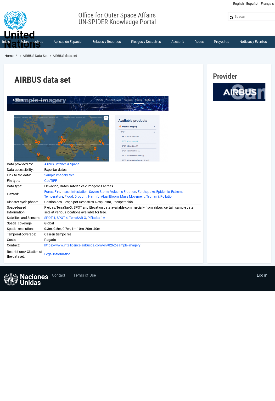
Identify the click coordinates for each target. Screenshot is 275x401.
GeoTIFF (50, 181)
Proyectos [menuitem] (221, 42)
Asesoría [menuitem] (177, 42)
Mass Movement (132, 196)
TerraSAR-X (77, 218)
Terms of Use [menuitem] (84, 275)
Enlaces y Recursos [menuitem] (106, 42)
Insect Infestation (75, 192)
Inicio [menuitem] (6, 42)
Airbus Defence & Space (61, 164)
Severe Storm (99, 192)
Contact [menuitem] (58, 275)
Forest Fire (52, 192)
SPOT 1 (49, 218)
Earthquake (146, 192)
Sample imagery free (59, 175)
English (238, 4)
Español (252, 4)
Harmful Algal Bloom (103, 196)
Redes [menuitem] (199, 42)
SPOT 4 (62, 218)
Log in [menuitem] (262, 275)
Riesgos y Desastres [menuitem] (146, 42)
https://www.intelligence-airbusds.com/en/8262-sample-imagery (92, 245)
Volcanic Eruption (123, 192)
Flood (69, 196)
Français (267, 4)
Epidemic (163, 192)
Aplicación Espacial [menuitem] (68, 42)
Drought (80, 196)
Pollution (167, 196)
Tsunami (152, 196)
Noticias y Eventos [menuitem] (253, 42)
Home (9, 56)
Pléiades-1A (96, 218)
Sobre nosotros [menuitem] (31, 42)
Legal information (57, 254)
